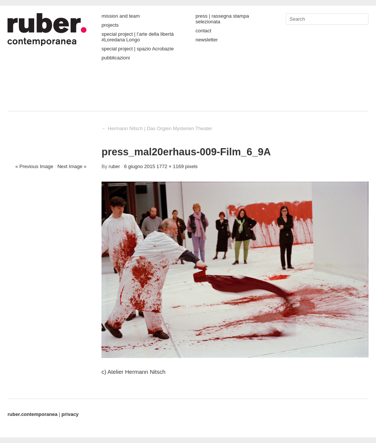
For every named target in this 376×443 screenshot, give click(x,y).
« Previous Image (34, 166)
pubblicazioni (116, 58)
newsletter (207, 39)
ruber (114, 166)
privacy (70, 414)
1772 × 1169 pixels (177, 166)
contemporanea (33, 414)
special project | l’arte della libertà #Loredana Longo (138, 36)
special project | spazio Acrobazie (138, 49)
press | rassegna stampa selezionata (222, 18)
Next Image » (72, 166)
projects (110, 25)
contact (203, 30)
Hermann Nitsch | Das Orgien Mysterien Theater (157, 128)
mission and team (121, 16)
